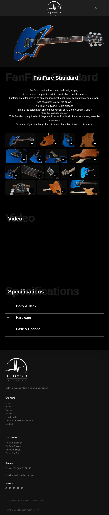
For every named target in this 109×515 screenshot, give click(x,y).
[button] (20, 140)
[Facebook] (6, 488)
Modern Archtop (12, 450)
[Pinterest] (22, 488)
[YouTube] (18, 488)
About (8, 406)
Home (8, 403)
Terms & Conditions (14, 510)
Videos (8, 410)
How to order (11, 417)
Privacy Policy (32, 510)
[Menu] (102, 8)
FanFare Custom (13, 446)
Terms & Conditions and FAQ (19, 420)
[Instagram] (14, 488)
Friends (8, 413)
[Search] (96, 8)
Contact (9, 424)
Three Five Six (12, 453)
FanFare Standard (14, 443)
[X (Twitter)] (10, 488)
